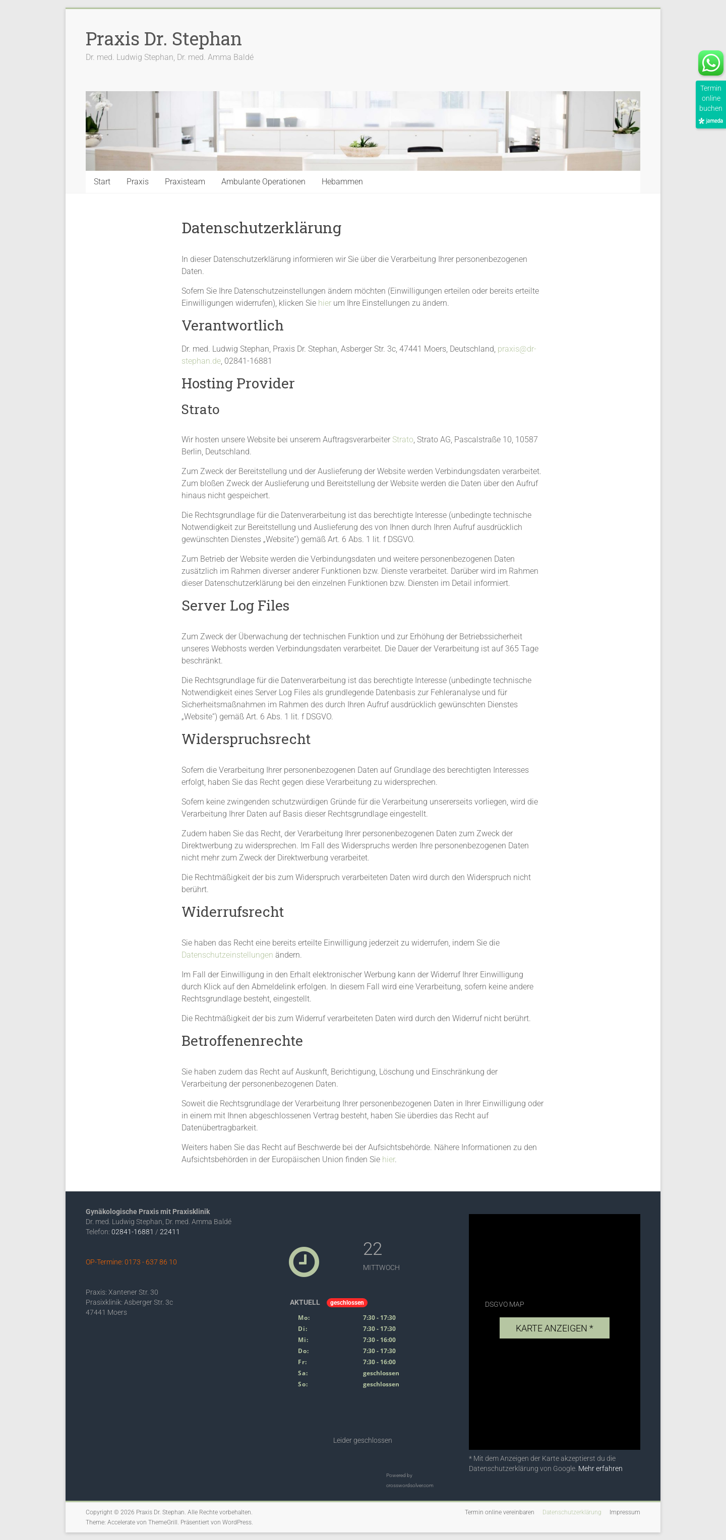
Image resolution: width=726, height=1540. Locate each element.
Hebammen (342, 181)
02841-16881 (132, 1232)
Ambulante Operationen (263, 181)
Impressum (625, 1512)
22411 (170, 1232)
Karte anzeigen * (554, 1328)
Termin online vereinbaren (499, 1512)
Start (102, 181)
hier (324, 303)
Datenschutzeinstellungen (227, 955)
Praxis (138, 181)
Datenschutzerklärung (571, 1512)
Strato (402, 439)
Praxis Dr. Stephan (164, 38)
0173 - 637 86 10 (151, 1262)
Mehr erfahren (600, 1468)
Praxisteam (185, 181)
